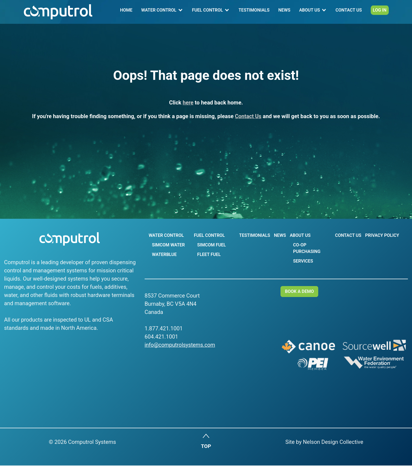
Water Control (159, 11)
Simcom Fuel (211, 244)
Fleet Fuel (208, 254)
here (188, 102)
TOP (206, 447)
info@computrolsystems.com (181, 345)
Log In (379, 11)
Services (303, 261)
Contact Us (349, 11)
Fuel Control (208, 11)
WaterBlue (164, 254)
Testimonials (254, 11)
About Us (309, 11)
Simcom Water (168, 244)
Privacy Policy (382, 235)
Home (127, 11)
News (285, 11)
